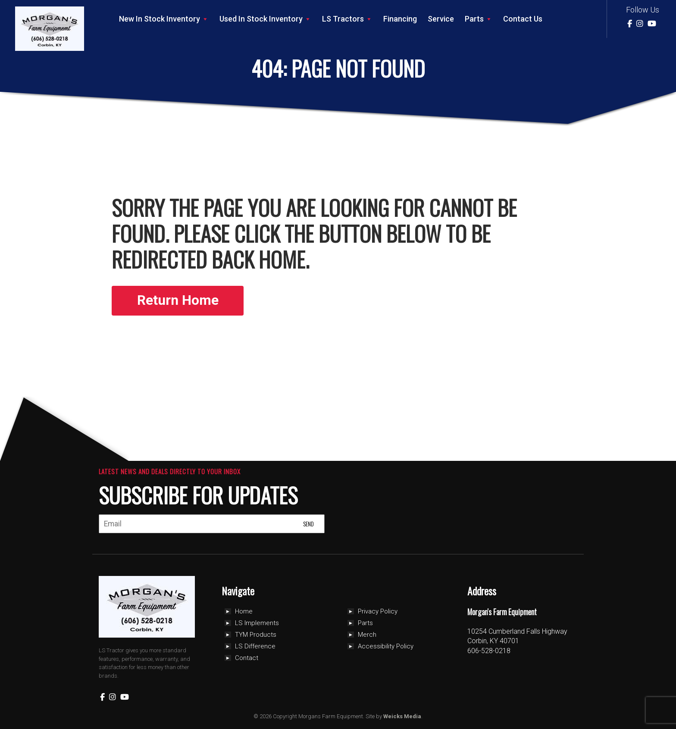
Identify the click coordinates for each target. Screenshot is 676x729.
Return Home (179, 300)
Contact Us (522, 18)
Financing (400, 18)
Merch (367, 634)
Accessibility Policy (385, 646)
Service (441, 18)
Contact (246, 658)
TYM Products (255, 634)
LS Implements (257, 623)
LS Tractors (347, 18)
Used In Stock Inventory (265, 18)
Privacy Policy (377, 611)
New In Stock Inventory (164, 18)
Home (244, 611)
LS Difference (255, 646)
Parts (478, 18)
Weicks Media (402, 716)
